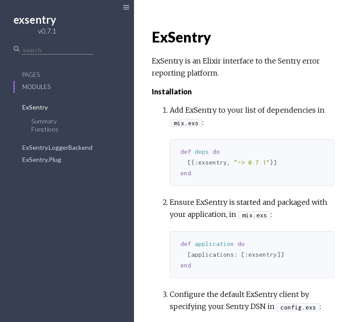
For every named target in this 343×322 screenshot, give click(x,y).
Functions (45, 129)
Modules (36, 86)
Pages (31, 74)
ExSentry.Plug (41, 159)
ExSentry (35, 107)
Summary (44, 121)
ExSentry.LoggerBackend (57, 147)
